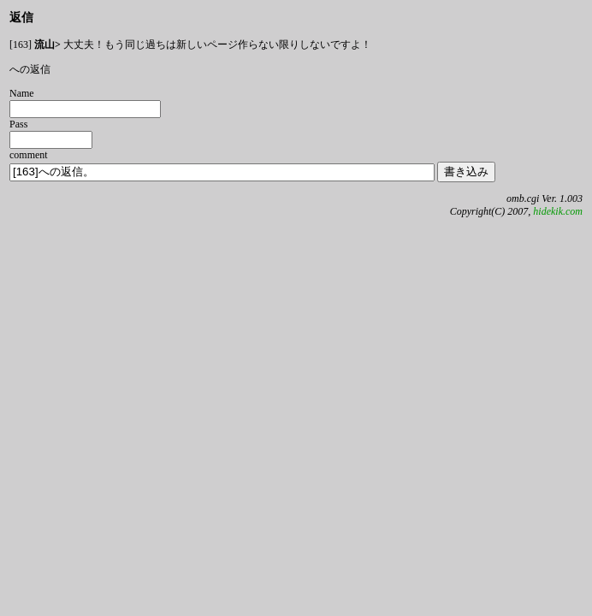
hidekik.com (558, 211)
